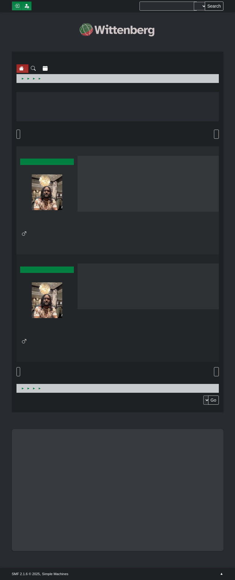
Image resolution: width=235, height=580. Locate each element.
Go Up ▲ (221, 574)
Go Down (18, 134)
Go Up (18, 371)
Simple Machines (55, 574)
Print (216, 134)
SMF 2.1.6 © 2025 (26, 574)
